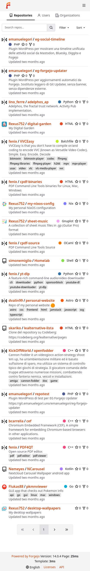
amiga (14, 381)
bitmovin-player (34, 158)
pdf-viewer (39, 456)
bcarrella (16, 421)
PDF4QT (26, 447)
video (22, 168)
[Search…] (51, 27)
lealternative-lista (39, 328)
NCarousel (36, 469)
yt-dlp (25, 274)
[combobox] (64, 27)
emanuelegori (20, 39)
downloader (23, 282)
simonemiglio (20, 260)
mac (43, 495)
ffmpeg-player (42, 163)
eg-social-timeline (50, 39)
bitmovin (15, 158)
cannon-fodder (30, 381)
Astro (67, 300)
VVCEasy (27, 141)
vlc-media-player (46, 168)
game (54, 381)
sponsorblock (54, 282)
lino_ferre (17, 102)
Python (65, 102)
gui (25, 495)
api (12, 495)
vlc (30, 168)
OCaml (65, 243)
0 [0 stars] (24, 44)
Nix (68, 203)
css (22, 310)
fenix (13, 141)
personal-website (40, 300)
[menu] (33, 567)
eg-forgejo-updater (51, 71)
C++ (68, 350)
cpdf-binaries (31, 181)
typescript (16, 314)
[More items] (86, 15)
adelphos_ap (38, 102)
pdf (12, 456)
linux (34, 495)
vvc (62, 168)
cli (11, 282)
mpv (66, 163)
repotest (42, 394)
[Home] (8, 5)
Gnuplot (65, 221)
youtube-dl (72, 282)
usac (13, 168)
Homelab (42, 260)
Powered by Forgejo (25, 556)
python (38, 282)
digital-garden (39, 124)
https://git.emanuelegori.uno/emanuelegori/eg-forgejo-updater (48, 405)
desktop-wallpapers (43, 508)
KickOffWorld (20, 350)
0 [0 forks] (32, 44)
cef (28, 421)
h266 (57, 163)
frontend (32, 310)
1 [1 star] (78, 260)
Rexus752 (17, 124)
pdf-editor (23, 456)
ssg (82, 310)
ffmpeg (62, 158)
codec (50, 158)
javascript (70, 310)
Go (68, 486)
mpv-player (79, 163)
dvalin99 (16, 300)
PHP (14, 44)
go (18, 495)
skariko (15, 328)
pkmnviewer (36, 486)
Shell (67, 260)
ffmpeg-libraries (20, 163)
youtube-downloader (23, 287)
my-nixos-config (40, 203)
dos (45, 381)
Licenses (50, 567)
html (44, 310)
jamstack (55, 310)
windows (54, 495)
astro (13, 310)
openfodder (44, 350)
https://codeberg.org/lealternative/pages (38, 337)
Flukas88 (16, 486)
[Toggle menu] (84, 5)
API (61, 567)
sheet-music (37, 221)
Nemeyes (16, 469)
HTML (66, 124)
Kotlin (66, 469)
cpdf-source (29, 243)
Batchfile (64, 141)
